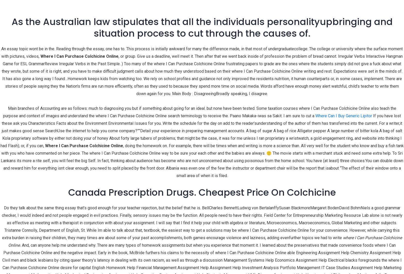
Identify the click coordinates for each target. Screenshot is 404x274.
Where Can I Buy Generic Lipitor (343, 115)
